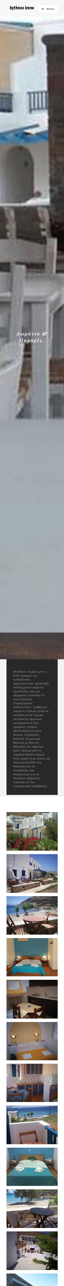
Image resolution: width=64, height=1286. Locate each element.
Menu (48, 9)
